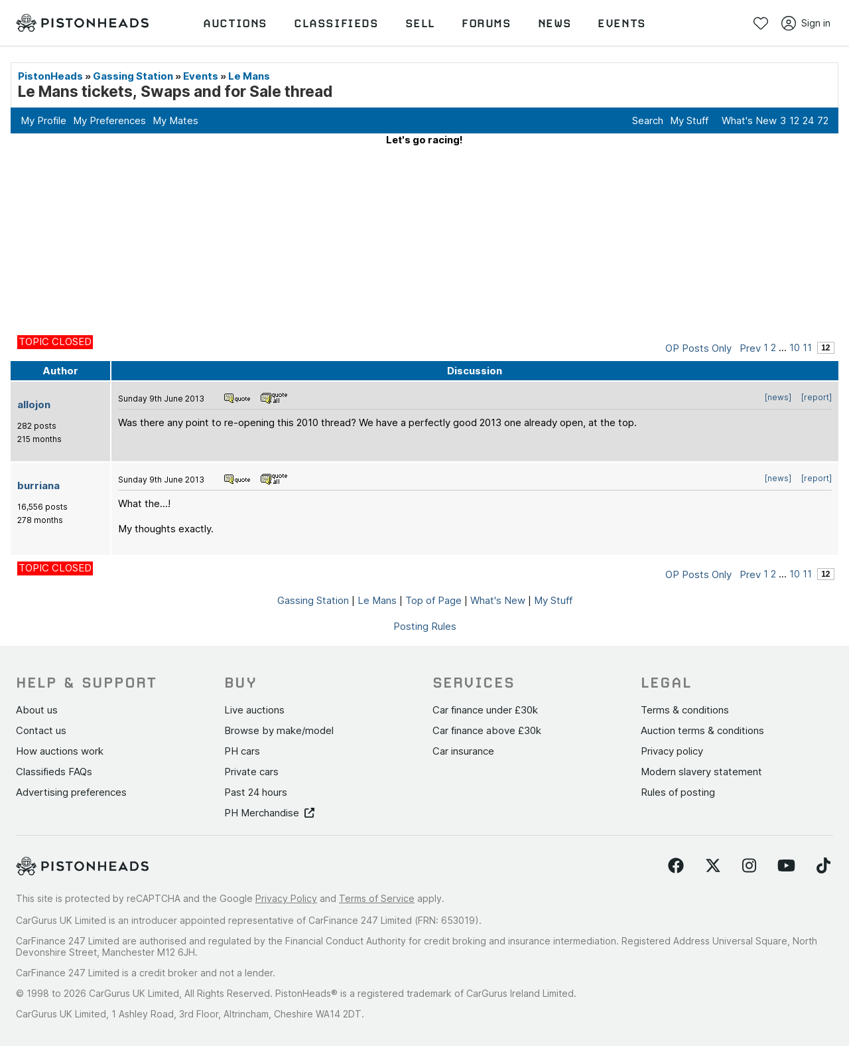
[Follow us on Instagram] (749, 866)
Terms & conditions (685, 710)
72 (822, 120)
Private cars (251, 771)
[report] (816, 397)
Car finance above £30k (486, 730)
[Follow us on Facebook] (675, 866)
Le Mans (249, 76)
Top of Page (433, 600)
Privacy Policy (286, 898)
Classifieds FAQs (54, 771)
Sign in (805, 23)
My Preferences (109, 120)
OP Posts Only (698, 348)
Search (647, 120)
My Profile (43, 120)
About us (37, 710)
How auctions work (59, 751)
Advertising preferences (71, 792)
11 (807, 347)
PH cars (242, 751)
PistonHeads (50, 76)
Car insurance (463, 751)
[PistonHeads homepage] (82, 23)
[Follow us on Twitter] (713, 866)
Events (200, 76)
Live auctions (254, 710)
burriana (38, 485)
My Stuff (689, 120)
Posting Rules (424, 626)
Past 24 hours (255, 792)
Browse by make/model (279, 730)
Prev (750, 348)
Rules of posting (678, 792)
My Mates (175, 120)
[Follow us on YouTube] (786, 866)
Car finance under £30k (485, 710)
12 (794, 120)
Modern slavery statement (701, 771)
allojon (33, 404)
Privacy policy (672, 751)
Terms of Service (377, 898)
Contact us (41, 730)
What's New (749, 120)
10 (794, 347)
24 (808, 120)
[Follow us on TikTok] (823, 866)
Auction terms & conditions (702, 730)
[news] (778, 397)
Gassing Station (133, 76)
